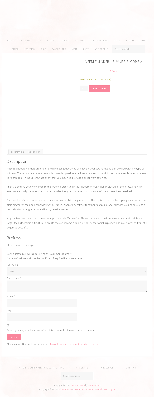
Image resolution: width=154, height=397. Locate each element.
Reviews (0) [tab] (34, 152)
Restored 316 (94, 385)
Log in (112, 389)
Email (11, 310)
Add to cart (99, 88)
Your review (14, 278)
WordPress (101, 389)
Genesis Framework (85, 389)
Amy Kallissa (77, 23)
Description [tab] (17, 152)
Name (11, 296)
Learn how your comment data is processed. (75, 344)
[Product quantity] (84, 88)
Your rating (13, 264)
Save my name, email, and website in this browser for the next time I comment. (51, 330)
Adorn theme (78, 385)
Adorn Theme (65, 389)
